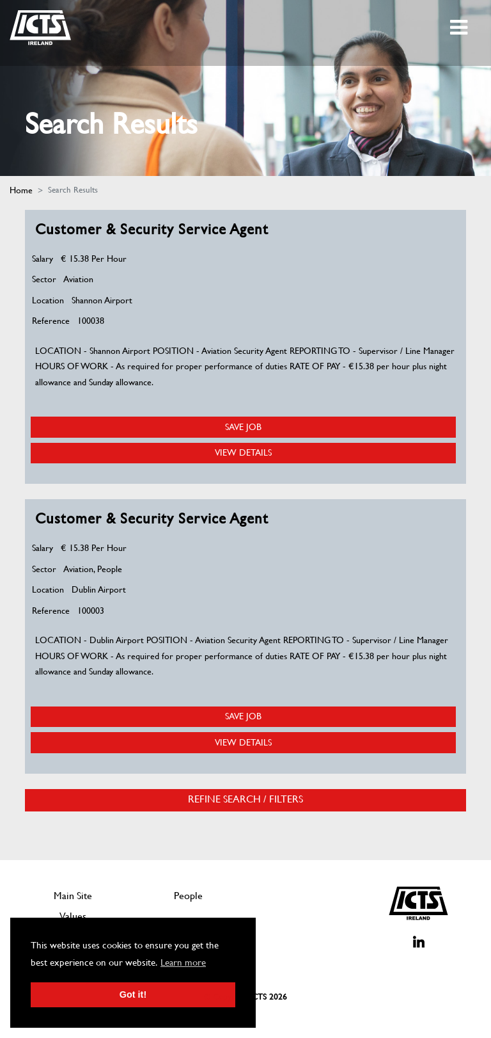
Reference (51, 320)
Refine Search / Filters (245, 799)
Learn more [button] (183, 962)
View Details (243, 452)
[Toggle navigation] (460, 27)
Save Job (243, 427)
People (188, 896)
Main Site (73, 896)
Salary (42, 258)
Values (72, 916)
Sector (44, 279)
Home (21, 190)
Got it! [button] (133, 994)
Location (48, 300)
